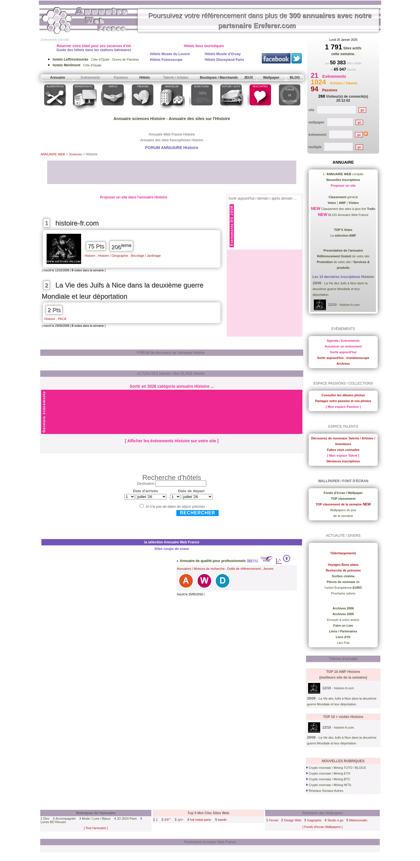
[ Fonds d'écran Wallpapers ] (322, 827)
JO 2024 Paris (127, 818)
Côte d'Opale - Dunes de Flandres (96, 59)
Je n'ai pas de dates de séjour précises (175, 507)
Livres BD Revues (53, 822)
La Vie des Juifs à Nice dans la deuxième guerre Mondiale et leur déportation (122, 290)
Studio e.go (335, 820)
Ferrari (273, 820)
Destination (145, 484)
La (343, 235)
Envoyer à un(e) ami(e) (343, 619)
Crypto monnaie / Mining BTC (328, 779)
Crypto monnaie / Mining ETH (328, 773)
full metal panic (200, 819)
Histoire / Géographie (113, 255)
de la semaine (343, 516)
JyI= (180, 819)
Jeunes (268, 568)
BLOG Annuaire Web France (348, 215)
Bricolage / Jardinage (146, 255)
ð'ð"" (168, 819)
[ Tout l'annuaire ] (96, 828)
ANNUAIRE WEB (53, 154)
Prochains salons (343, 593)
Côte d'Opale (77, 65)
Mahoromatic (358, 820)
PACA (62, 319)
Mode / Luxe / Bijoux (96, 818)
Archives (343, 363)
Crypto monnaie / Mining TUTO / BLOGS (336, 767)
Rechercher (197, 512)
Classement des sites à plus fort (347, 209)
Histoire (90, 255)
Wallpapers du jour (343, 510)
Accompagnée (66, 818)
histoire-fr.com (77, 223)
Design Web (292, 820)
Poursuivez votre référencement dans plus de (259, 20)
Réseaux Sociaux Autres (324, 790)
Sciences (76, 154)
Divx (46, 818)
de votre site (343, 256)
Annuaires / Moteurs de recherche (201, 568)
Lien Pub (343, 642)
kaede (222, 819)
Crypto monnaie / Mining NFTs (328, 785)
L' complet (343, 174)
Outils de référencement (244, 568)
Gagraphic (314, 820)
